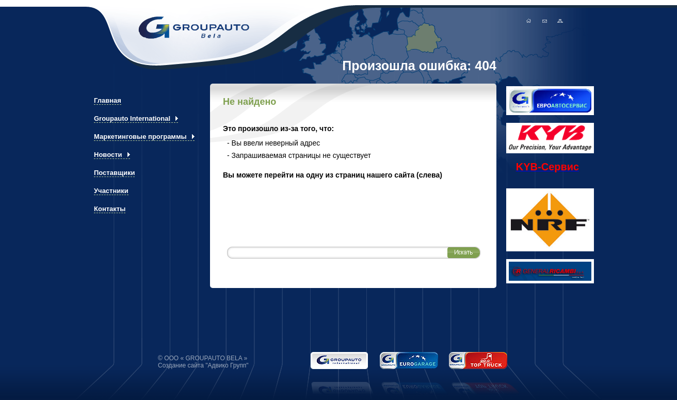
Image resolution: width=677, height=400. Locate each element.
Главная (551, 21)
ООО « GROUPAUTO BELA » (205, 358)
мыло (565, 21)
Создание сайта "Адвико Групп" (203, 365)
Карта (580, 21)
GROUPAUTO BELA (172, 28)
